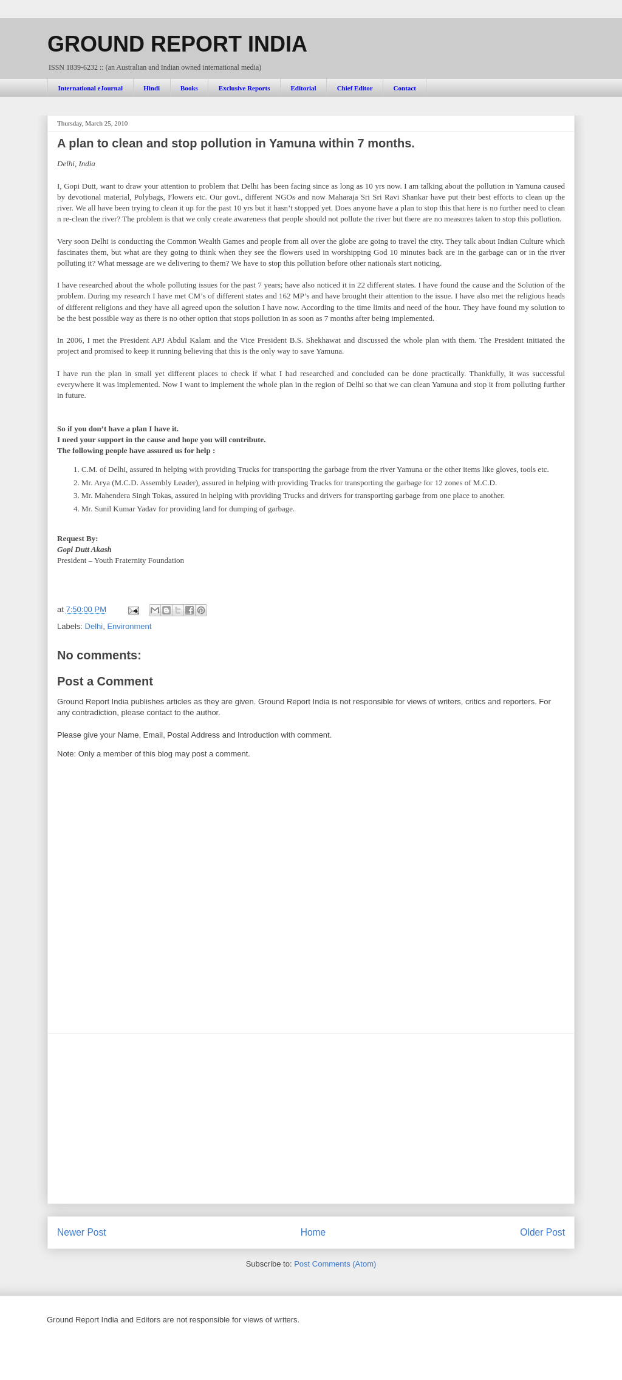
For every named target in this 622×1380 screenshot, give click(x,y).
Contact (405, 88)
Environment (129, 626)
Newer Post (81, 1232)
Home (313, 1232)
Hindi (151, 88)
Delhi (94, 626)
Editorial (303, 88)
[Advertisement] (311, 1118)
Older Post (542, 1232)
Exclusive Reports (244, 88)
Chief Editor (355, 88)
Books (189, 88)
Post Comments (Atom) (335, 1263)
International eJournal (90, 88)
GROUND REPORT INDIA (177, 44)
